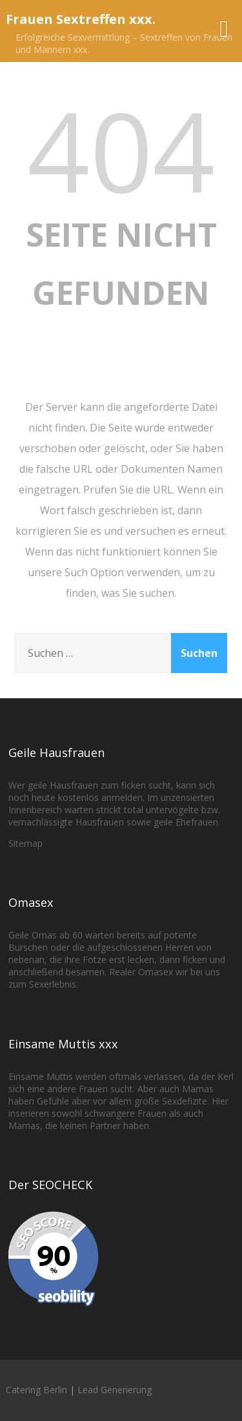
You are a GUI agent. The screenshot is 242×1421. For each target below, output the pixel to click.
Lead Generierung (114, 1390)
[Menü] (223, 28)
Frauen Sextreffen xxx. (81, 19)
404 (121, 150)
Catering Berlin (36, 1390)
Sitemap (25, 843)
